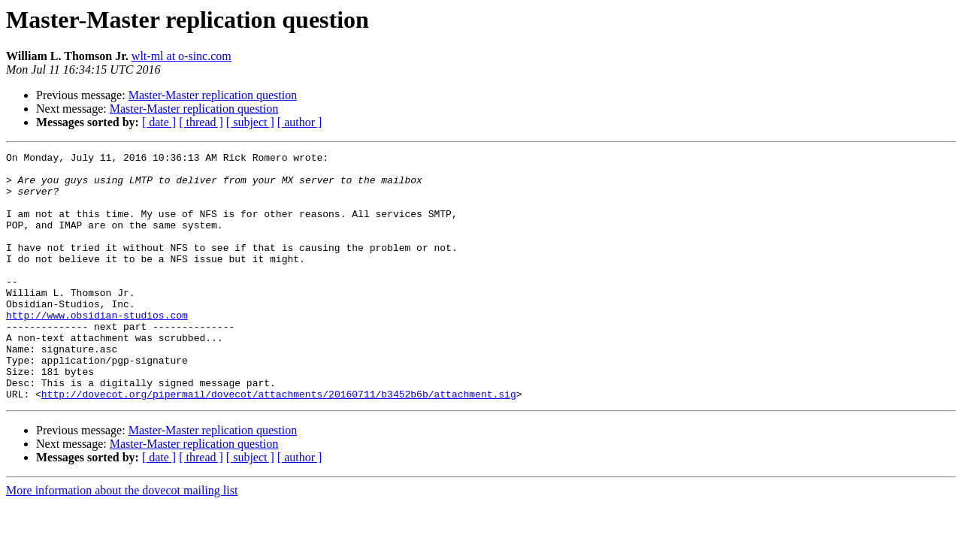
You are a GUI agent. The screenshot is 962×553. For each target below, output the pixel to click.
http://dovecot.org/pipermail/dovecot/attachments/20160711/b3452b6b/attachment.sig (278, 443)
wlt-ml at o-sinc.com (181, 56)
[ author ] (299, 122)
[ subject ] (250, 122)
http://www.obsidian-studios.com (97, 348)
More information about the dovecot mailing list (121, 539)
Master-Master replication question (213, 95)
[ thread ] (201, 122)
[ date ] (159, 122)
